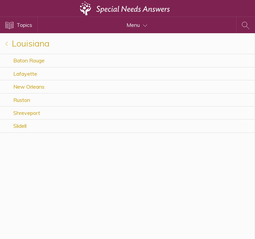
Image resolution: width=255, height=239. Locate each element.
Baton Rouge (28, 60)
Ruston (21, 100)
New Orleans (28, 86)
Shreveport (26, 113)
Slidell (20, 125)
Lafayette (25, 73)
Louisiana (27, 43)
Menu (137, 25)
